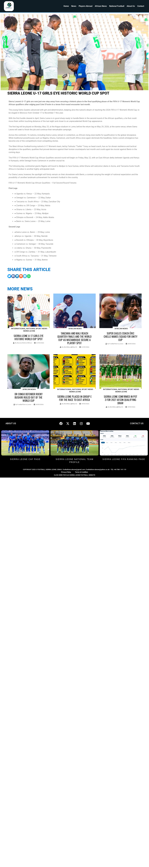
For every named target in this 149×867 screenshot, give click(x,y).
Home (66, 6)
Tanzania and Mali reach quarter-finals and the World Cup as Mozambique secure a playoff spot (74, 338)
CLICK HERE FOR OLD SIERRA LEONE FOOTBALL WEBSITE (74, 475)
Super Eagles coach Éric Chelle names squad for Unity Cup (120, 336)
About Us (131, 6)
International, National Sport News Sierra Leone (29, 329)
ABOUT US (11, 423)
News (73, 6)
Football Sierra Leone (116, 344)
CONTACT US (136, 423)
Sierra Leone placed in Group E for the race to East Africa (74, 398)
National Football (116, 6)
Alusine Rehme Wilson (24, 343)
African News (101, 6)
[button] (9, 276)
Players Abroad (85, 6)
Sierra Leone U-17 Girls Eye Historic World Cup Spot (28, 337)
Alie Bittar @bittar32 (70, 347)
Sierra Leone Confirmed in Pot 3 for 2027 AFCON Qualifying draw (120, 399)
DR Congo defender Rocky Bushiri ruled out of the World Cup (28, 397)
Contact (140, 6)
